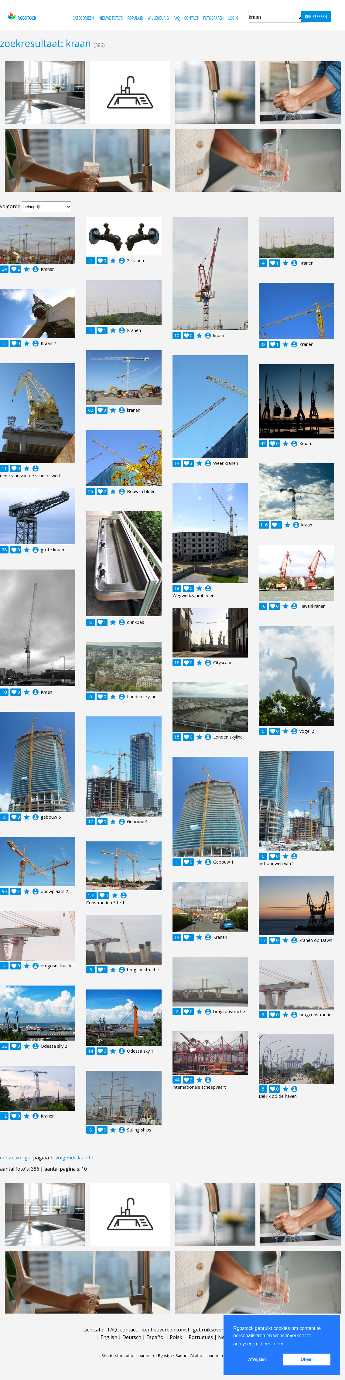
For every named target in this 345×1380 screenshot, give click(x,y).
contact (191, 18)
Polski (176, 1337)
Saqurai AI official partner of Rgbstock (210, 1355)
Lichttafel (93, 1329)
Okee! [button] (307, 1359)
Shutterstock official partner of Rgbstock (138, 1355)
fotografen (213, 18)
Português (201, 1337)
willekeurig (158, 18)
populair (135, 18)
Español (155, 1337)
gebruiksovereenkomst (219, 1329)
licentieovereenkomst (165, 1329)
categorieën (83, 18)
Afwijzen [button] (257, 1359)
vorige (23, 1157)
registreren (316, 16)
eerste (7, 1157)
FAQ (176, 18)
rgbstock (21, 16)
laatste (85, 1157)
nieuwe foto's (111, 18)
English (109, 1337)
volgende (66, 1157)
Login (233, 18)
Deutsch (131, 1337)
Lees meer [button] (272, 1343)
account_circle (35, 269)
